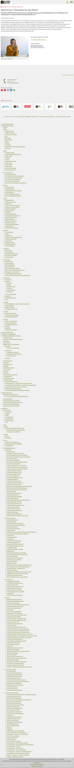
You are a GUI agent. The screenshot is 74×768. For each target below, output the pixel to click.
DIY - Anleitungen (8, 172)
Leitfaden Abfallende (12, 479)
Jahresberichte (9, 419)
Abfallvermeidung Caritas (14, 696)
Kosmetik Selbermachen (11, 253)
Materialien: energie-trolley (14, 588)
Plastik (7, 143)
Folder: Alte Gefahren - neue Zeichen (16, 465)
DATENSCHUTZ (35, 116)
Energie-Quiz (10, 535)
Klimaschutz (6, 259)
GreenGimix (8, 350)
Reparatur (8, 148)
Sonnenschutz (9, 257)
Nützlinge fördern (10, 242)
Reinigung (6, 373)
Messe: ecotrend (11, 491)
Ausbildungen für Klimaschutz (13, 273)
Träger (7, 415)
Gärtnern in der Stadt (10, 239)
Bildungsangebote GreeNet (14, 599)
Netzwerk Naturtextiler (13, 725)
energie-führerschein (12, 584)
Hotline (7, 436)
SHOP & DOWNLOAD (7, 332)
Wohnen (5, 319)
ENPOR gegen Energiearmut (14, 676)
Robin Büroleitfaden (12, 737)
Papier (7, 141)
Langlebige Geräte (12, 547)
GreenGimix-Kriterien (12, 352)
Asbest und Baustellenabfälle (13, 154)
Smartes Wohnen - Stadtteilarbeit (16, 568)
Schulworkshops (7, 399)
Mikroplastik (8, 139)
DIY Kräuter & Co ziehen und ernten (14, 176)
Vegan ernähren (9, 226)
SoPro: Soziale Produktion (14, 741)
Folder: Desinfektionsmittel (14, 470)
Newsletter (8, 438)
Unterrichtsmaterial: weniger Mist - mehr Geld (19, 637)
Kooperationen (9, 417)
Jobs (60, 116)
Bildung (7, 597)
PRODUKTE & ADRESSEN (9, 334)
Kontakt (68, 116)
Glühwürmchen (11, 286)
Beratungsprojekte (10, 518)
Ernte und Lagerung (10, 202)
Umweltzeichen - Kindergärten (15, 748)
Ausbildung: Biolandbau (13, 581)
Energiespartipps (9, 187)
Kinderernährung (9, 210)
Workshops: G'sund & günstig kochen (17, 661)
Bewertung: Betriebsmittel (14, 703)
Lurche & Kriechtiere (10, 294)
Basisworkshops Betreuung (14, 698)
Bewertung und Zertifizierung (11, 344)
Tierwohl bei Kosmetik (11, 317)
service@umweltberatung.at (38, 39)
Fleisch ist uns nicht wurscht (12, 205)
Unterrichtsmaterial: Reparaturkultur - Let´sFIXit (20, 634)
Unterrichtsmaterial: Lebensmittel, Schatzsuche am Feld (22, 635)
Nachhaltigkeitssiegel (13, 724)
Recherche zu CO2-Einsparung (15, 685)
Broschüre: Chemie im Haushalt (15, 453)
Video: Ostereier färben (13, 507)
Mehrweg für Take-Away (13, 718)
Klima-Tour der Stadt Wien (14, 611)
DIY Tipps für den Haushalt (12, 181)
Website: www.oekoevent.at (14, 510)
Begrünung (6, 341)
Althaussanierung (10, 152)
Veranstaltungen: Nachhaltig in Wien (16, 641)
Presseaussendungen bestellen (13, 444)
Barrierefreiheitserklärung (47, 116)
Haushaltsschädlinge (10, 323)
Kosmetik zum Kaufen (11, 255)
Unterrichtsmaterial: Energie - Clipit (16, 627)
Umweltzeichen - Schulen (13, 746)
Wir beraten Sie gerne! (8, 124)
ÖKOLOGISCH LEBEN (7, 126)
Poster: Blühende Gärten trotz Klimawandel (18, 500)
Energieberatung (9, 189)
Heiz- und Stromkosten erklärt (13, 196)
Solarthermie (8, 166)
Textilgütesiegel (9, 305)
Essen (5, 198)
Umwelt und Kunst (12, 625)
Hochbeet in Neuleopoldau (14, 540)
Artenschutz (8, 279)
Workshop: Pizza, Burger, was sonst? (12, 7)
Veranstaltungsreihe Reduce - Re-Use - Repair (19, 571)
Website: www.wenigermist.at (15, 648)
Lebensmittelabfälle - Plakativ (15, 549)
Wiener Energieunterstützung (15, 575)
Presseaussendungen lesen (12, 442)
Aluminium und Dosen (11, 134)
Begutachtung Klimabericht (14, 673)
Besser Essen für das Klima (14, 701)
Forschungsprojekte (10, 669)
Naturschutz (6, 278)
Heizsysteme (8, 163)
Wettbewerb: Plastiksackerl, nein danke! (17, 515)
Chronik (5, 426)
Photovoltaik (8, 164)
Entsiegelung (8, 235)
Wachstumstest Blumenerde (14, 690)
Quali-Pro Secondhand (13, 736)
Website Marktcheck (12, 512)
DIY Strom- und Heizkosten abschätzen (15, 183)
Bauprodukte (8, 156)
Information (8, 450)
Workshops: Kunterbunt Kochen (15, 663)
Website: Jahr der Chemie (13, 508)
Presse (63, 116)
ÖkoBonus (10, 729)
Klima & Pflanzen (9, 266)
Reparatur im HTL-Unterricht (14, 613)
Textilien (5, 302)
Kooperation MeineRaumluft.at (15, 546)
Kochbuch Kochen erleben (14, 474)
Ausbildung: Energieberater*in (15, 583)
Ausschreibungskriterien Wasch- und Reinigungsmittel (21, 694)
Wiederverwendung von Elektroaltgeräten (18, 755)
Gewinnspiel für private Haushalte (16, 430)
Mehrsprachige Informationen (11, 406)
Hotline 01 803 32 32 (12, 520)
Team (4, 425)
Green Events (7, 369)
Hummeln (9, 288)
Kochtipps (8, 212)
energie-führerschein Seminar (13, 388)
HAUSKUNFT (10, 539)
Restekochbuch (11, 739)
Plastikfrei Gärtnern (10, 244)
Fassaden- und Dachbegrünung (13, 237)
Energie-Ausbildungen (11, 381)
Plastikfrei (8, 145)
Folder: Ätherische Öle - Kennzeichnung (17, 467)
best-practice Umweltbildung (11, 404)
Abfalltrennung (9, 131)
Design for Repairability (13, 603)
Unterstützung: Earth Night (14, 559)
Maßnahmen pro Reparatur (14, 683)
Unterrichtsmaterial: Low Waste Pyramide (18, 630)
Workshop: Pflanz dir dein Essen (15, 665)
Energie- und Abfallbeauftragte (15, 713)
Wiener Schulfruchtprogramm (15, 656)
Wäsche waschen (10, 307)
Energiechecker (11, 530)
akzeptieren (37, 762)
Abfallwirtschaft (7, 337)
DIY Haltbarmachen (10, 174)
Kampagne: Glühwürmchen (14, 472)
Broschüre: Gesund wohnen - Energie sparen (18, 457)
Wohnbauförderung (10, 170)
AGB (57, 116)
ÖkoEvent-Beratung (12, 556)
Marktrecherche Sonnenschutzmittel (17, 489)
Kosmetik (6, 248)
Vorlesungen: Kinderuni (13, 644)
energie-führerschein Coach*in (15, 586)
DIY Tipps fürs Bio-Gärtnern (12, 179)
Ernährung (6, 362)
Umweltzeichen (7, 376)
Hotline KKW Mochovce (13, 542)
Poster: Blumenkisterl (12, 498)
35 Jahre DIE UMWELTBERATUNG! (14, 428)
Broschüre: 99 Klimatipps (14, 463)
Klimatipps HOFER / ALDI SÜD (15, 544)
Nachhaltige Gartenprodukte (14, 722)
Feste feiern (8, 203)
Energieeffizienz (7, 364)
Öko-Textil (8, 358)
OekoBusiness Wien (8, 368)
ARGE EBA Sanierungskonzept (15, 523)
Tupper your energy (12, 570)
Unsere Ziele (8, 412)
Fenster (7, 159)
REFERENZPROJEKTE (9, 448)
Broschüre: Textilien (12, 458)
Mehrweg (7, 138)
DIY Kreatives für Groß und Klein (13, 177)
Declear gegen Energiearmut (14, 674)
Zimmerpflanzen (9, 246)
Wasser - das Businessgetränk (15, 756)
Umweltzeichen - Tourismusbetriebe (16, 749)
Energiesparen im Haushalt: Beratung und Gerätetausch (21, 532)
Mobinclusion (10, 551)
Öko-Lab (9, 727)
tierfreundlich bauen (10, 298)
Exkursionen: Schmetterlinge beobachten (18, 604)
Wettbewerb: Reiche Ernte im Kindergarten (18, 651)
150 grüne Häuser (11, 521)
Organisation (6, 410)
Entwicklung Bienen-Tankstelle (15, 606)
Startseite (21, 116)
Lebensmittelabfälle (10, 214)
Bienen (9, 285)
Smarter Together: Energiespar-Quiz (16, 620)
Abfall (5, 129)
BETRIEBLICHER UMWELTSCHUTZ (11, 336)
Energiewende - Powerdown (14, 711)
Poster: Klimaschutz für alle (14, 503)
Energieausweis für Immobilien (13, 190)
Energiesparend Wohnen (13, 678)
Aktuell (5, 127)
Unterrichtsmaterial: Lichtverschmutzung (18, 629)
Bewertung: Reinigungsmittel (14, 708)
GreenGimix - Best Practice (14, 354)
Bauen (5, 151)
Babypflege (8, 250)
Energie (5, 185)
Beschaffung (6, 342)
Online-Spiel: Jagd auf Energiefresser (17, 615)
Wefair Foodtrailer (12, 654)
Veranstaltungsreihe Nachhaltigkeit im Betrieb (17, 390)
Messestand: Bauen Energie (14, 493)
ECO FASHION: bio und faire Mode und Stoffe (17, 304)
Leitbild (7, 413)
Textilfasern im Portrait (11, 309)
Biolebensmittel (9, 200)
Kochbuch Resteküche (13, 476)
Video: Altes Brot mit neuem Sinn (15, 505)
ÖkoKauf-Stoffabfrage (13, 348)
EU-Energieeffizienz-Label (12, 194)
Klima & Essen (9, 261)
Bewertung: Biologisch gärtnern (15, 705)
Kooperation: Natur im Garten (15, 477)
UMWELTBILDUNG (7, 393)
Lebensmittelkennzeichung (12, 215)
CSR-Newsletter (7, 361)
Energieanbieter (9, 192)
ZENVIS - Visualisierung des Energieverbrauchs (19, 667)
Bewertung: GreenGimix (13, 706)
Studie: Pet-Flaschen (12, 686)
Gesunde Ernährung (10, 209)
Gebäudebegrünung (10, 161)
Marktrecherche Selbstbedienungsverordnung (19, 486)
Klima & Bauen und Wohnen (12, 268)
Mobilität (5, 366)
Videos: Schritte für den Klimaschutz (14, 270)
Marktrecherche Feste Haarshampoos (17, 488)
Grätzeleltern (10, 593)
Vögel (6, 299)
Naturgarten (8, 240)
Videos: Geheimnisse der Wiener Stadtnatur (16, 396)
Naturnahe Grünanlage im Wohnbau (16, 552)
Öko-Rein (7, 346)
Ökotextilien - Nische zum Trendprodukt (17, 734)
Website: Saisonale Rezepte (14, 514)
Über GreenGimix (11, 355)
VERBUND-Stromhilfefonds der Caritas (17, 573)
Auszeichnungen (9, 420)
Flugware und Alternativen (12, 207)
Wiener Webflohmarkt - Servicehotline (17, 577)
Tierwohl (5, 311)
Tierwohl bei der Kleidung (12, 315)
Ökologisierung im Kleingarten (15, 558)
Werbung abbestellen (11, 329)
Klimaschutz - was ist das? (12, 272)
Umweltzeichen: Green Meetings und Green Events (20, 744)
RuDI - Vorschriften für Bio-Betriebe (16, 732)
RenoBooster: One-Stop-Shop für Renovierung (19, 565)
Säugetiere (8, 296)
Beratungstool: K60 (12, 527)
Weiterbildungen (7, 380)
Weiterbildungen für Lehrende (11, 400)
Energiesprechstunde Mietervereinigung (18, 533)
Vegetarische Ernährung (11, 228)
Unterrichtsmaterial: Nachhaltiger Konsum (18, 632)
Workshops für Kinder (13, 660)
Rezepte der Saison (10, 222)
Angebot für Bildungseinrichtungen (12, 339)
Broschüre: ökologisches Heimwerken (17, 455)
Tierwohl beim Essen (10, 313)
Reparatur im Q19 (11, 563)
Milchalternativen (10, 219)
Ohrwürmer (10, 291)
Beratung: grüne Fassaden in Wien (16, 525)
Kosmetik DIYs (9, 252)
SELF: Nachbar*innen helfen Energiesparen (18, 566)
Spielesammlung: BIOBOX (14, 616)
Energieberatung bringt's (13, 528)
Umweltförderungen (8, 378)
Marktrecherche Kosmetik (14, 484)
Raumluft (5, 371)
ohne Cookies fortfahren (37, 764)
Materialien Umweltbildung (10, 394)
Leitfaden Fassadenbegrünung (15, 482)
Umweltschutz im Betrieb (12, 692)
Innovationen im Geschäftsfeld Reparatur (18, 681)
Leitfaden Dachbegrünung (14, 481)
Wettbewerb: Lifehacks (13, 649)
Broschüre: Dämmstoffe (13, 460)
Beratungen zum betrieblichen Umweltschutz (19, 699)
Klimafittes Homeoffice (11, 324)
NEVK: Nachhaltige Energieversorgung (17, 554)
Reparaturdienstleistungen (10, 374)
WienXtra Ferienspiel (12, 653)
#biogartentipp (9, 232)
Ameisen (9, 283)
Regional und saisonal (11, 221)
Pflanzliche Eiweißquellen (12, 224)
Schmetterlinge (11, 290)
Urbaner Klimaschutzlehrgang (15, 595)
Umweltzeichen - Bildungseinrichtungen (17, 743)
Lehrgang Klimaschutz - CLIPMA (15, 591)
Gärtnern (5, 230)
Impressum (28, 116)
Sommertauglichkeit (10, 168)
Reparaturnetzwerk (12, 561)
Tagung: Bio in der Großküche (15, 623)
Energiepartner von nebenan (14, 590)
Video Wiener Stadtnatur (13, 642)
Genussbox (10, 715)
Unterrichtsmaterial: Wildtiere (15, 639)
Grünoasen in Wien (12, 537)
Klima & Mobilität (10, 265)
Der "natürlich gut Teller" (13, 710)
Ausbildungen (9, 579)
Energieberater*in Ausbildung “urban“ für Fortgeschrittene (20, 385)
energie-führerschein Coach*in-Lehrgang (16, 387)
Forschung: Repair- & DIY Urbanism (16, 679)
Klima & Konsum (9, 263)
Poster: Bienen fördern (13, 495)
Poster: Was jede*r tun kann (14, 501)
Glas (6, 136)
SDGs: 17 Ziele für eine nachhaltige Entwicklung (17, 275)
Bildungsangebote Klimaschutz (15, 601)
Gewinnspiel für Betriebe (13, 431)
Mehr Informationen (37, 766)
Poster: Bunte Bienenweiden (14, 496)
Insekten (7, 281)
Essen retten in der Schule (14, 608)
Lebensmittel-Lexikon (11, 217)
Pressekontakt (9, 445)
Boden (7, 234)
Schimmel (8, 328)
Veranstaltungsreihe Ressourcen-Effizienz (18, 753)
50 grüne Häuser (11, 671)
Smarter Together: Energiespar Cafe (16, 618)
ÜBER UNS (4, 408)
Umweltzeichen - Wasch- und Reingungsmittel (19, 751)
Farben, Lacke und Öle (11, 321)
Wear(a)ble (10, 646)
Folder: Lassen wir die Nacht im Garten (17, 469)
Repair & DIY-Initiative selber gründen (15, 146)
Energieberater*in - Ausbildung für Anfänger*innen (18, 383)
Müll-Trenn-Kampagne (13, 720)
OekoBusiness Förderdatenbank (15, 730)
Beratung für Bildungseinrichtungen (12, 402)
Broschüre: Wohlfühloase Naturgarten (17, 462)
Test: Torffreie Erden (12, 688)
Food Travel (10, 609)
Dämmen (7, 158)
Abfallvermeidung (10, 132)
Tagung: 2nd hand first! (13, 622)
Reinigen (7, 326)
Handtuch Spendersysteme (14, 717)
